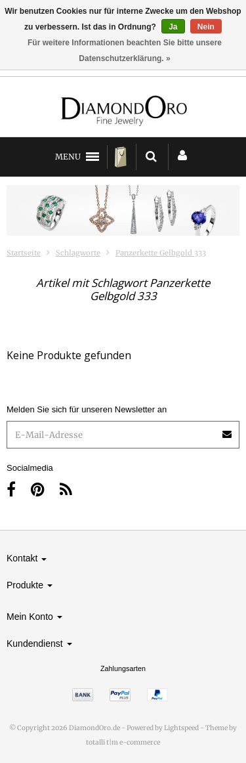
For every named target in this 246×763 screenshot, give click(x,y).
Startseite (24, 252)
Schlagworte (78, 252)
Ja (173, 27)
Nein (206, 27)
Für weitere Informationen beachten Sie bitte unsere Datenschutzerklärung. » (125, 50)
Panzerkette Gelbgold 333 (160, 252)
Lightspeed (181, 728)
